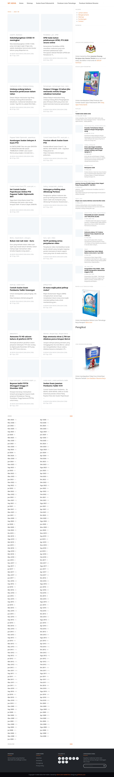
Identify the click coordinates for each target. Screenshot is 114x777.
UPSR (56, 35)
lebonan (46, 334)
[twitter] (59, 762)
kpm (49, 238)
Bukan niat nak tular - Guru (22, 241)
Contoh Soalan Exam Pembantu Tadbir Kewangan (22, 288)
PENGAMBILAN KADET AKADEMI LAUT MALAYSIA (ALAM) (94, 215)
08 (18, 12)
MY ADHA (12, 3)
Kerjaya (86, 181)
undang (86, 145)
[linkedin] (66, 758)
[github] (66, 762)
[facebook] (100, 3)
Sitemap (81, 17)
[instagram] (102, 3)
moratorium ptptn (28, 380)
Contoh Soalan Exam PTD (51, 137)
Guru (45, 238)
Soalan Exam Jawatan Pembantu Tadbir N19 (53, 384)
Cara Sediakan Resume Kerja (96, 378)
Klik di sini (89, 322)
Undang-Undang (28, 86)
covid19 (12, 35)
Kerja (88, 266)
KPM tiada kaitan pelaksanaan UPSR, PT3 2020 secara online (55, 40)
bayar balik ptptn (15, 380)
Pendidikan (47, 35)
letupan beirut (63, 334)
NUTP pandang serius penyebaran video (52, 242)
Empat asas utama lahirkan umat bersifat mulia (90, 201)
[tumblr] (63, 758)
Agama (77, 198)
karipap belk (53, 186)
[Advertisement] (90, 396)
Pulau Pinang (91, 181)
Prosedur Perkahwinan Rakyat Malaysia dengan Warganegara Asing (94, 129)
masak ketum (19, 238)
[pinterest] (70, 758)
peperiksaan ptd (33, 137)
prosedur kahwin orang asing (102, 126)
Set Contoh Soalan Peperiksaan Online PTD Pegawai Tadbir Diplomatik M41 (22, 193)
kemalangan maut (59, 86)
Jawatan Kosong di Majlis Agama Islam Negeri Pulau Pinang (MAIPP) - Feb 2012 (89, 184)
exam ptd (64, 137)
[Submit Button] (104, 765)
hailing (45, 186)
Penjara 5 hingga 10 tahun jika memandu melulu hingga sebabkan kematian (56, 91)
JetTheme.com (81, 774)
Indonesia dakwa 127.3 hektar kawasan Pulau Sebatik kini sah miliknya (94, 233)
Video (53, 238)
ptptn (36, 380)
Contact (80, 21)
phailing (60, 186)
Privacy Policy (40, 766)
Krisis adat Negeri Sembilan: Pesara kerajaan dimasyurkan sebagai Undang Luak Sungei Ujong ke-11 (93, 149)
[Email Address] (92, 765)
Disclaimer (39, 760)
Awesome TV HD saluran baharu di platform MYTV (21, 337)
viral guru (27, 238)
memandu (68, 86)
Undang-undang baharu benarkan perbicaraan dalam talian (23, 91)
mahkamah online (16, 86)
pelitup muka (47, 285)
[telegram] (59, 758)
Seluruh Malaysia (101, 213)
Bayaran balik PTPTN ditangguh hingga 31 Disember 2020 (19, 385)
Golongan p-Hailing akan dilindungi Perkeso (54, 190)
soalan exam (21, 285)
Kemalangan (47, 86)
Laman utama (83, 13)
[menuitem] (21, 3)
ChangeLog (39, 763)
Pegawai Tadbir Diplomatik (18, 137)
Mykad (86, 249)
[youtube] (73, 758)
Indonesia (86, 230)
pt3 (53, 35)
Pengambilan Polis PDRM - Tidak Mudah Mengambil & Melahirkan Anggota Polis (94, 270)
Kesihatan (19, 35)
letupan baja (54, 334)
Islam (81, 198)
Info (76, 111)
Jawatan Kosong (79, 181)
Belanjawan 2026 (88, 165)
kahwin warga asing (89, 126)
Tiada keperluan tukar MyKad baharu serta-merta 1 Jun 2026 (93, 252)
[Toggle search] (106, 3)
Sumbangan (82, 19)
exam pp (13, 285)
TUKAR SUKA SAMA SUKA (83, 114)
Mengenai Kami (83, 15)
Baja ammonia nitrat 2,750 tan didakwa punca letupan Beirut (56, 337)
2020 (15, 12)
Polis (91, 266)
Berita (12, 238)
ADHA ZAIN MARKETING (63, 774)
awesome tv (14, 334)
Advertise (39, 758)
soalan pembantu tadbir (60, 380)
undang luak (92, 145)
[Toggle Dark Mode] (104, 3)
